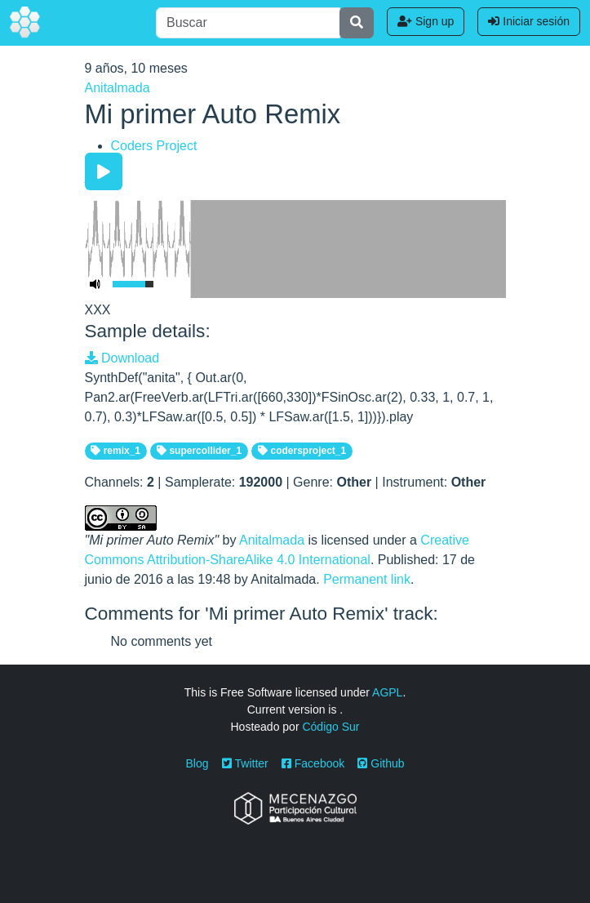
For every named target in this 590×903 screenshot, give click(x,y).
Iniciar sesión (529, 21)
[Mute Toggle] (95, 284)
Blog (197, 763)
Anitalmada (117, 88)
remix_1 (115, 450)
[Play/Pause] (103, 171)
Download (122, 358)
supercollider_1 (199, 450)
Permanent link (366, 579)
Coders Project (154, 146)
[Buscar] (248, 22)
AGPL (387, 692)
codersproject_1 (302, 450)
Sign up (425, 21)
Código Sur (330, 726)
